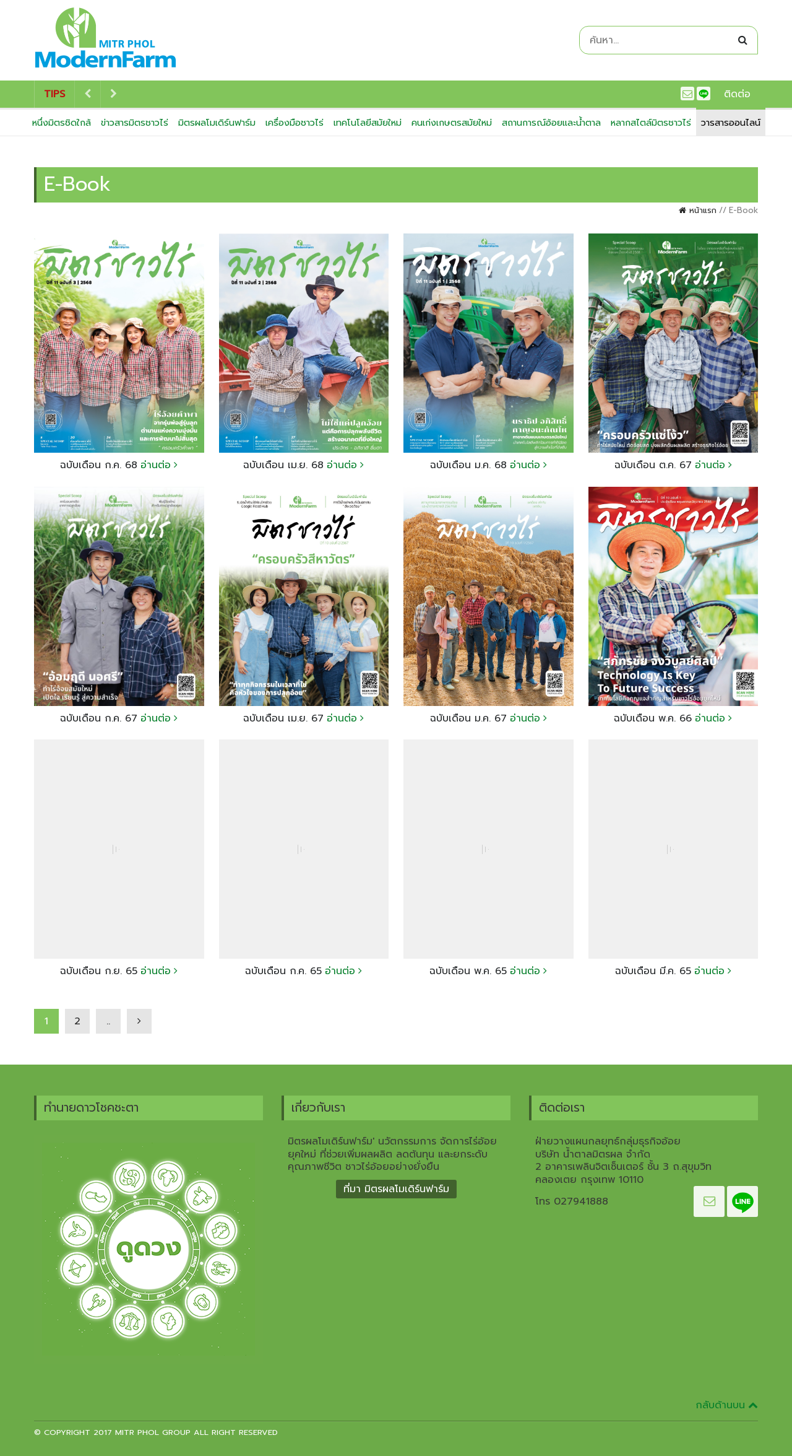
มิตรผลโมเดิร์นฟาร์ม (217, 122)
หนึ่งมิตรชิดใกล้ (61, 122)
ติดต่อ (737, 94)
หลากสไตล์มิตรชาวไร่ (651, 122)
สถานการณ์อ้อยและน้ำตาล (551, 122)
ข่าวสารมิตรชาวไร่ (134, 122)
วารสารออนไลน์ (730, 122)
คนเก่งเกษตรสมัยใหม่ (451, 122)
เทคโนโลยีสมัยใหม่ (368, 122)
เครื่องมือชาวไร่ (294, 122)
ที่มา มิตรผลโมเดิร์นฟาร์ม (396, 1189)
